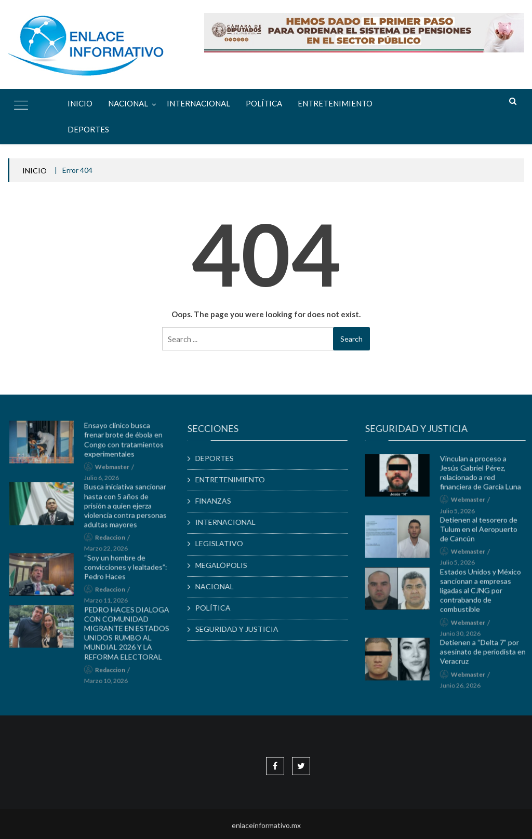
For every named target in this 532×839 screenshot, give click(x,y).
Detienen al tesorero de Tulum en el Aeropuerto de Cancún (483, 532)
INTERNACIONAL (198, 103)
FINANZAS (218, 500)
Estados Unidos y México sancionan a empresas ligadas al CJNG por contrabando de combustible (485, 594)
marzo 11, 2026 (110, 604)
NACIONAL (128, 103)
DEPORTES (88, 129)
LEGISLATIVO (224, 543)
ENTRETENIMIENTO (335, 103)
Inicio (80, 103)
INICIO (34, 170)
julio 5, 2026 (462, 514)
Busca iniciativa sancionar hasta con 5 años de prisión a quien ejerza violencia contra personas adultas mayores (129, 509)
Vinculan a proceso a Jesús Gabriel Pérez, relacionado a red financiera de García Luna (485, 476)
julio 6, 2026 (105, 481)
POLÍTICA (264, 103)
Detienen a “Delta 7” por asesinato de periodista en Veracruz (487, 655)
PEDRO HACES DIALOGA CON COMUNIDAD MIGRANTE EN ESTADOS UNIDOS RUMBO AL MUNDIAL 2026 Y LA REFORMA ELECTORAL (131, 636)
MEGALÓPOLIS (226, 565)
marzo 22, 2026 (110, 552)
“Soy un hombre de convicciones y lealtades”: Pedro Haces (129, 570)
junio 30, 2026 (465, 637)
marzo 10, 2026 (110, 684)
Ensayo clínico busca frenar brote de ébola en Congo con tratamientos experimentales (128, 443)
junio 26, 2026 (465, 689)
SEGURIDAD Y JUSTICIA (241, 629)
